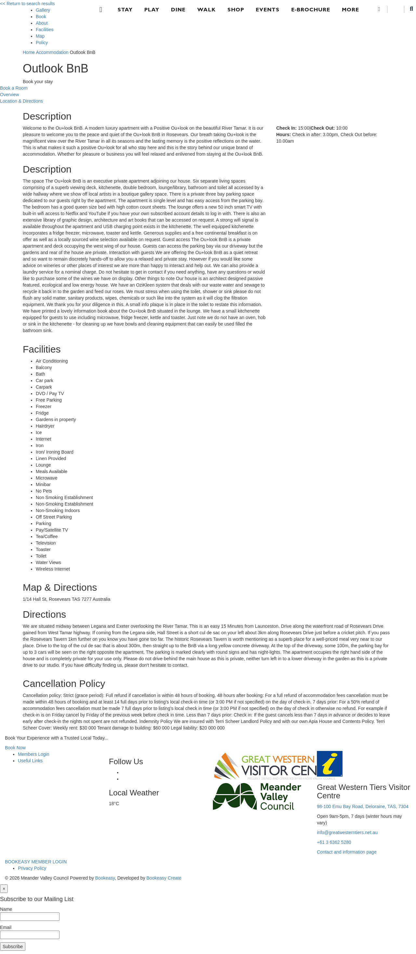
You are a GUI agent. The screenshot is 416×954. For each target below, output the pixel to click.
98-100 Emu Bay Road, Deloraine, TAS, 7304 (363, 806)
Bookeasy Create (164, 878)
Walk (206, 9)
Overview (9, 94)
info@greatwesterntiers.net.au (347, 832)
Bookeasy (105, 878)
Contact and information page (347, 852)
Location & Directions (21, 101)
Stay (125, 9)
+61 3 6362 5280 (334, 842)
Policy (42, 42)
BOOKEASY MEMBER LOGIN (36, 861)
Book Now (15, 747)
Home (29, 52)
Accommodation (52, 52)
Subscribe (13, 946)
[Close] (4, 888)
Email (5, 927)
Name (6, 909)
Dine (178, 9)
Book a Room (14, 88)
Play (151, 9)
